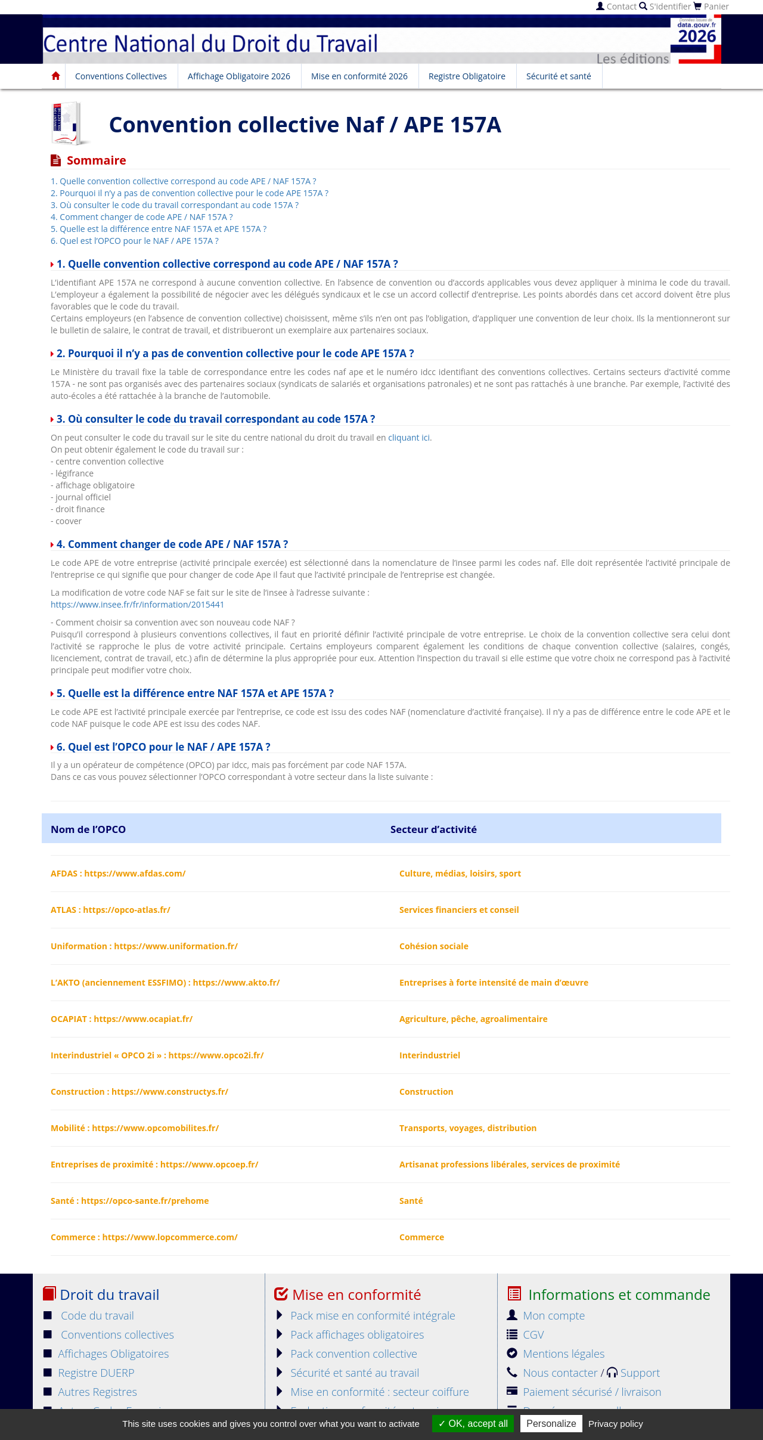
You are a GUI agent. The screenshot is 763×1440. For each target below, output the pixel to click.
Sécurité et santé (558, 76)
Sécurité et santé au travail (346, 1372)
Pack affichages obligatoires (349, 1334)
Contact (616, 6)
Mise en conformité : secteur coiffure (371, 1392)
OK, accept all (473, 1424)
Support (633, 1372)
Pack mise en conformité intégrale (364, 1315)
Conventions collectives (108, 1334)
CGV (525, 1334)
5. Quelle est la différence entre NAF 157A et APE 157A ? (158, 228)
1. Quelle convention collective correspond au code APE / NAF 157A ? (184, 181)
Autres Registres (89, 1392)
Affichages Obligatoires (105, 1353)
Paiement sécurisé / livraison (584, 1392)
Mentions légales (555, 1353)
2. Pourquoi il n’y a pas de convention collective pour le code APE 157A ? (189, 193)
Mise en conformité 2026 (359, 76)
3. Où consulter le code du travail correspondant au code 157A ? (175, 204)
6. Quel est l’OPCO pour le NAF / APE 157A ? (135, 240)
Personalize (551, 1424)
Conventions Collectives (121, 76)
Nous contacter (553, 1372)
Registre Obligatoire (467, 76)
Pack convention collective (345, 1353)
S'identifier (665, 6)
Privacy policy (615, 1424)
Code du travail (88, 1315)
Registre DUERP (88, 1372)
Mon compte (546, 1315)
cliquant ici (409, 437)
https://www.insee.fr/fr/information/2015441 (138, 604)
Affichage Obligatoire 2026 (239, 76)
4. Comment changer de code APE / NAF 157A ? (142, 216)
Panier (711, 6)
